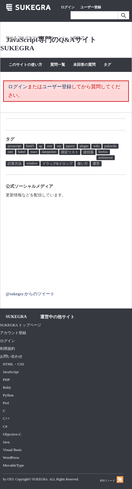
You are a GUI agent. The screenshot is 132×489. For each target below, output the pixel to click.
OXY (10, 479)
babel (22, 152)
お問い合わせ (11, 356)
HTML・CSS (13, 364)
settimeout (105, 158)
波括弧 (88, 152)
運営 (96, 164)
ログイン (68, 7)
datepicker (49, 152)
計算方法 (15, 164)
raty (10, 152)
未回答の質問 (84, 64)
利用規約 (7, 348)
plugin (84, 146)
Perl (6, 403)
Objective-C (12, 434)
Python (8, 395)
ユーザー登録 (90, 7)
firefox (103, 152)
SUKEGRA (40, 479)
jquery (70, 146)
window (32, 163)
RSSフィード (111, 479)
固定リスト (69, 152)
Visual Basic (12, 450)
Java (6, 442)
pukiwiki (110, 146)
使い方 (82, 164)
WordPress (11, 457)
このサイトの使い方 (25, 64)
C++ (6, 418)
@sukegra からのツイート (30, 293)
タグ (107, 64)
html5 (30, 146)
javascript (14, 146)
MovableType (13, 465)
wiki (96, 146)
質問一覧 (57, 64)
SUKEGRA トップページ (20, 325)
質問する (42, 74)
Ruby (7, 387)
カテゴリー (18, 74)
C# (5, 426)
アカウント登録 (13, 333)
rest (49, 146)
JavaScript (11, 372)
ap (40, 146)
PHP (6, 379)
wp (59, 146)
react (33, 152)
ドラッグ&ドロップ (57, 164)
